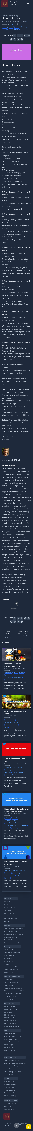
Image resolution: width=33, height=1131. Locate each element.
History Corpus (8, 999)
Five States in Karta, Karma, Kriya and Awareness (16, 810)
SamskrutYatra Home (11, 919)
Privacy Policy (8, 1106)
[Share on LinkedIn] (14, 35)
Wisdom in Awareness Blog (10, 16)
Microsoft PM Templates (11, 1026)
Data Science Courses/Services (14, 929)
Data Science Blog (9, 950)
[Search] (24, 3)
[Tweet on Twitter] (18, 35)
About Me (7, 902)
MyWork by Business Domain (13, 934)
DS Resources (8, 980)
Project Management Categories (14, 1069)
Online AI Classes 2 (10, 1084)
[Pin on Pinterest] (28, 35)
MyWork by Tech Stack (11, 937)
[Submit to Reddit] (21, 39)
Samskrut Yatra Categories (12, 1066)
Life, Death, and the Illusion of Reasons (16, 863)
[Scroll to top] (16, 1125)
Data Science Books (10, 985)
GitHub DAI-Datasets (10, 997)
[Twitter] (19, 460)
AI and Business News (11, 970)
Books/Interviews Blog (11, 967)
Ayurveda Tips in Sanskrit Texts (15, 712)
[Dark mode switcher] (28, 3)
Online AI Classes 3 (10, 1087)
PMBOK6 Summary (10, 1015)
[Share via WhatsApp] (21, 35)
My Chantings (8, 961)
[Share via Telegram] (25, 35)
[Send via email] (14, 39)
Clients (6, 905)
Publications (8, 922)
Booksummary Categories (12, 1072)
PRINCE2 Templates (10, 1023)
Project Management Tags (12, 1042)
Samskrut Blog (8, 958)
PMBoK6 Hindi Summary (12, 1018)
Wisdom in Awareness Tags (12, 1036)
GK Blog (6, 964)
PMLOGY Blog (8, 972)
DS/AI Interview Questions (12, 994)
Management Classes (11, 1093)
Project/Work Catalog (11, 931)
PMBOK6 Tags (8, 1045)
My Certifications (9, 907)
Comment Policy (9, 1109)
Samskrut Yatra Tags (10, 1039)
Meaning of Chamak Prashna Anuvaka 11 (13, 665)
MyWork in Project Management (14, 940)
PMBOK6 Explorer (9, 1006)
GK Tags (6, 1053)
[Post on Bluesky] (18, 39)
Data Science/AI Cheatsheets (13, 988)
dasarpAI (15, 4)
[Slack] (12, 460)
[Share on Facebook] (11, 39)
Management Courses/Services (14, 943)
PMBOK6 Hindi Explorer (11, 1009)
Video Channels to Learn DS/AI (14, 991)
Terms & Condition (10, 1103)
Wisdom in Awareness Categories (15, 1063)
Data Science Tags (9, 1033)
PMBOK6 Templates (10, 1021)
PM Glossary (8, 1012)
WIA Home (7, 916)
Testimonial (7, 910)
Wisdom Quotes (9, 956)
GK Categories (8, 1074)
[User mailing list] (15, 460)
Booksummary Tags (10, 1050)
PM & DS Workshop (10, 1096)
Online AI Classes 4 (10, 1090)
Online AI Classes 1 (10, 1082)
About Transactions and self (14, 760)
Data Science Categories (11, 1060)
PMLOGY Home (9, 913)
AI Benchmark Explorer (11, 982)
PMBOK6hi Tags (9, 1048)
